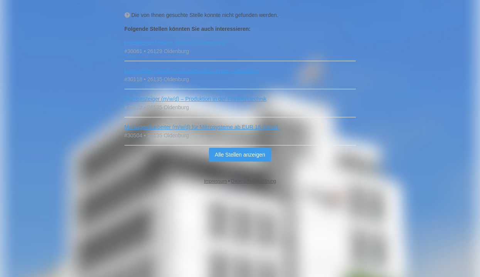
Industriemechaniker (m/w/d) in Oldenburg (175, 43)
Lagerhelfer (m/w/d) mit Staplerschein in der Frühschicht (192, 71)
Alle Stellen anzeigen (240, 155)
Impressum (215, 181)
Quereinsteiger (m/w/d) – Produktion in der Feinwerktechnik (196, 99)
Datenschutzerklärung (253, 181)
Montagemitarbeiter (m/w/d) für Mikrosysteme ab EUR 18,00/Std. (202, 127)
